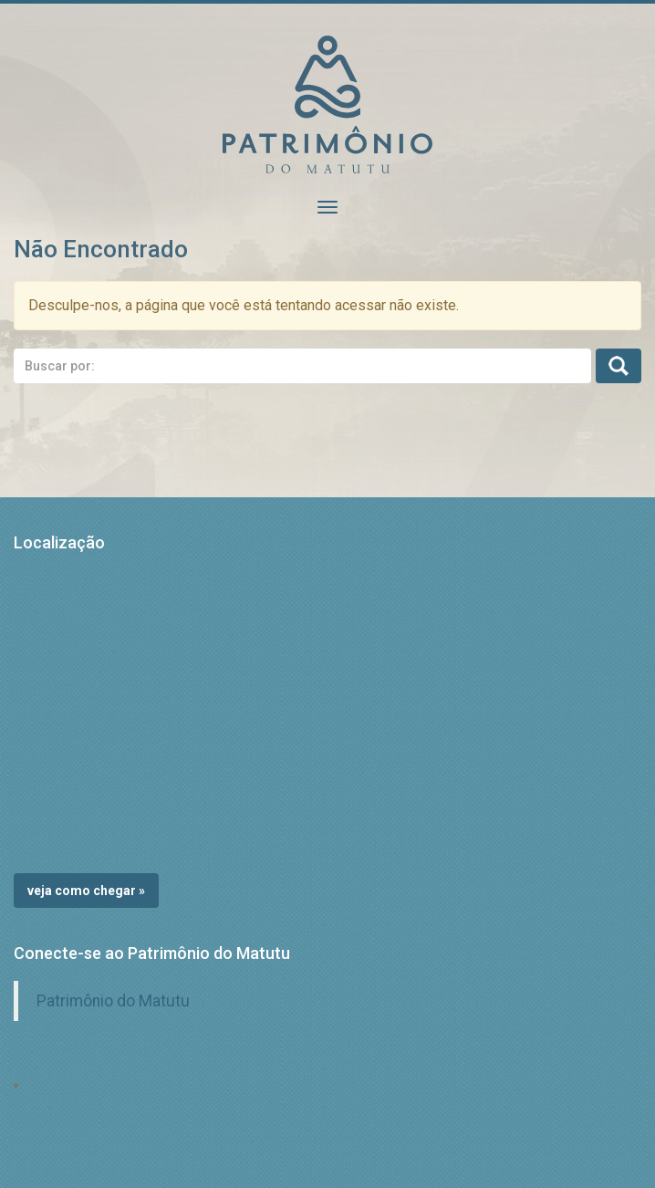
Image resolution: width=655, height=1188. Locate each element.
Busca (618, 366)
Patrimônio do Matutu (113, 1001)
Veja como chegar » (86, 890)
